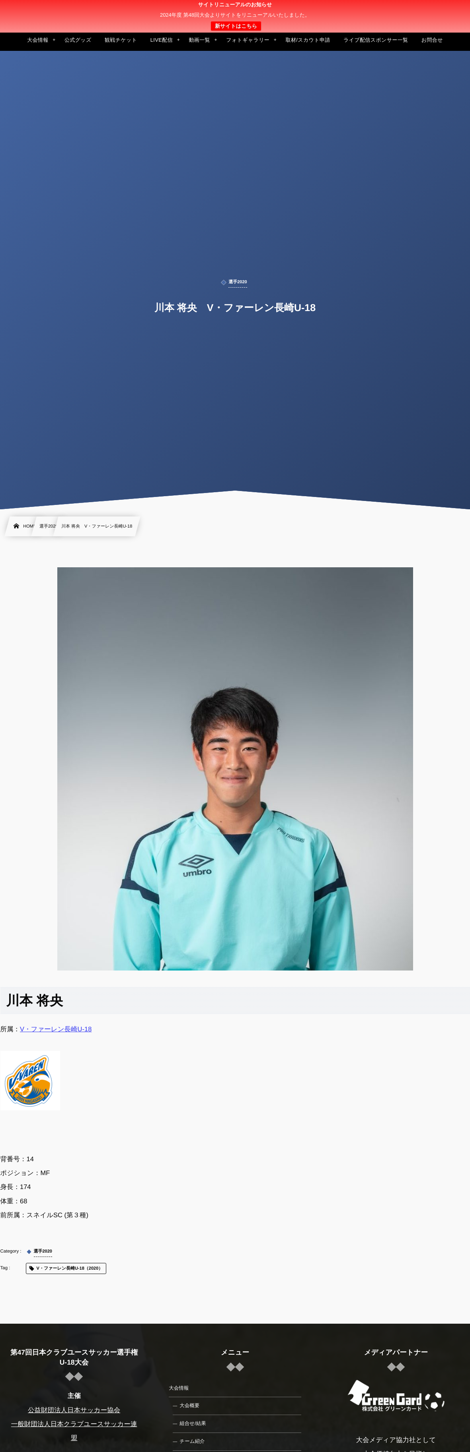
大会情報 (179, 1388)
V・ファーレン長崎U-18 (56, 1029)
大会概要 (189, 1405)
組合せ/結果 (192, 1423)
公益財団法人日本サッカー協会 (74, 1410)
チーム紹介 (192, 1441)
